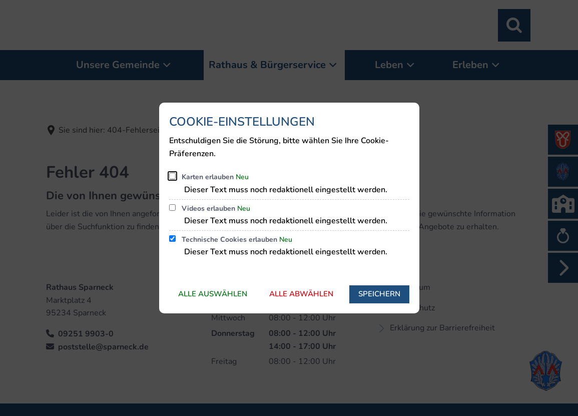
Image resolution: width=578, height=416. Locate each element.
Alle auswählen (212, 294)
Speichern (379, 294)
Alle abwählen (301, 294)
